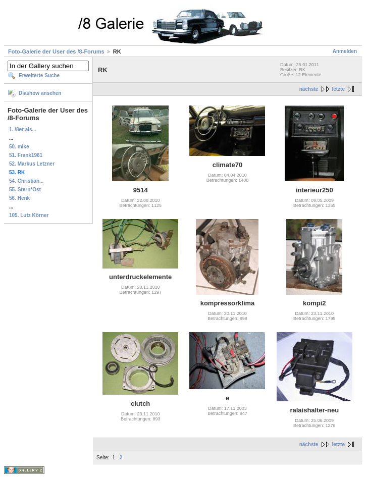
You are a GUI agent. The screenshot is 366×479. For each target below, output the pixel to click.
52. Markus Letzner (32, 164)
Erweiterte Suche (39, 75)
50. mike (19, 146)
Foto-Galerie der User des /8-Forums (56, 51)
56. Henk (19, 198)
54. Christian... (26, 181)
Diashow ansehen (40, 93)
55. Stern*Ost (25, 189)
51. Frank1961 (25, 155)
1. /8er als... (22, 129)
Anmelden (345, 51)
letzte (338, 89)
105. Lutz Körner (28, 215)
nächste (309, 89)
